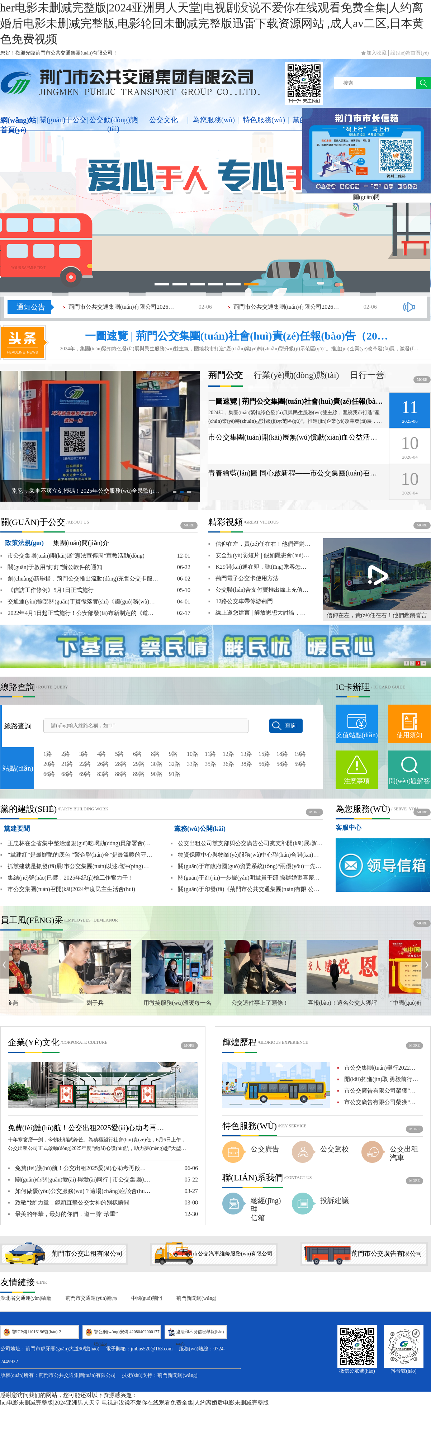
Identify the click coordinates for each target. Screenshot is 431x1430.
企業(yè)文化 (34, 1042)
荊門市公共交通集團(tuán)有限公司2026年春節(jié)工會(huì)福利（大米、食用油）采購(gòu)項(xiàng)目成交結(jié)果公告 (287, 307)
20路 (49, 764)
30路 (156, 764)
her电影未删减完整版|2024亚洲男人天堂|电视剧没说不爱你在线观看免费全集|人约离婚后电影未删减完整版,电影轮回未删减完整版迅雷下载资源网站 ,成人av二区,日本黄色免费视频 (212, 23)
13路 (246, 754)
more (422, 380)
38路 (246, 764)
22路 (85, 764)
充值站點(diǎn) (357, 735)
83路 (103, 774)
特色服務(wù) (264, 120)
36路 (228, 764)
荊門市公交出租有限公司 (87, 1253)
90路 (156, 774)
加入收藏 (376, 53)
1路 (47, 754)
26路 (103, 764)
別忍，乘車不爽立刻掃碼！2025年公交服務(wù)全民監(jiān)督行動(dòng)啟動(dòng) (87, 491)
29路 (139, 764)
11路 (210, 754)
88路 (121, 774)
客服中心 (348, 827)
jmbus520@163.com (152, 1348)
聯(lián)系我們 (252, 1177)
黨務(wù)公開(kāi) (200, 828)
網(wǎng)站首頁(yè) (18, 125)
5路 (119, 754)
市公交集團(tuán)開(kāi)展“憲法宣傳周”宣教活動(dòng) (72, 556)
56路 (264, 764)
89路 (139, 774)
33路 (192, 764)
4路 (101, 754)
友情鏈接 (17, 1282)
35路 (210, 764)
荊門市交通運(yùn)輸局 (91, 1298)
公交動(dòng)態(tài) (113, 124)
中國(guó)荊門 (146, 1298)
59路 (300, 764)
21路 (67, 764)
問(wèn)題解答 (409, 781)
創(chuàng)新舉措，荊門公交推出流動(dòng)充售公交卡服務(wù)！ (79, 578)
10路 (192, 754)
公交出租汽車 (404, 1153)
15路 (264, 754)
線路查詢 (17, 687)
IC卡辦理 (353, 687)
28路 (121, 764)
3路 (83, 754)
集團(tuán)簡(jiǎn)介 (81, 542)
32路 (174, 764)
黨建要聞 (17, 828)
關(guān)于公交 (63, 120)
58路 (282, 764)
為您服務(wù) (214, 120)
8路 (155, 754)
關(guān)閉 (366, 197)
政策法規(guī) (24, 542)
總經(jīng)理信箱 (266, 1209)
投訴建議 (334, 1200)
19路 (300, 754)
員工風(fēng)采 (31, 920)
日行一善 (367, 375)
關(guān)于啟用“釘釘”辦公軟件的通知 (51, 567)
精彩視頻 (225, 522)
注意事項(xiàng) (357, 788)
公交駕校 (334, 1149)
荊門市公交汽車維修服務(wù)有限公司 (227, 1253)
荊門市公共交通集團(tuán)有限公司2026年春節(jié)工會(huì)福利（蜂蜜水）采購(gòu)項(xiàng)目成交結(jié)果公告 (122, 307)
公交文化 (163, 120)
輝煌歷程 (239, 1042)
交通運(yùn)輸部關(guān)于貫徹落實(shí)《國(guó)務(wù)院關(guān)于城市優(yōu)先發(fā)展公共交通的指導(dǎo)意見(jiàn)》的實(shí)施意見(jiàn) (79, 601)
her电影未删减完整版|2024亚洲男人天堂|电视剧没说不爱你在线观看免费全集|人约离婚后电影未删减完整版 (134, 1403)
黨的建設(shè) (28, 809)
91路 (174, 774)
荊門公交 (225, 375)
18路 (282, 754)
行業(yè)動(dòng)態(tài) (296, 375)
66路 (49, 774)
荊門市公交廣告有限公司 (386, 1253)
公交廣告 (265, 1149)
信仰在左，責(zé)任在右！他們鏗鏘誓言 (377, 615)
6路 (137, 754)
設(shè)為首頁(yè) (409, 53)
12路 (228, 754)
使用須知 (409, 735)
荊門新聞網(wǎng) (196, 1298)
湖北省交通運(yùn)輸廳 (25, 1298)
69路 (85, 774)
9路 (173, 754)
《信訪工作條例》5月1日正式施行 (47, 590)
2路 (65, 754)
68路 (67, 774)
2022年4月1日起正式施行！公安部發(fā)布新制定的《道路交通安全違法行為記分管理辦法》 (79, 613)
